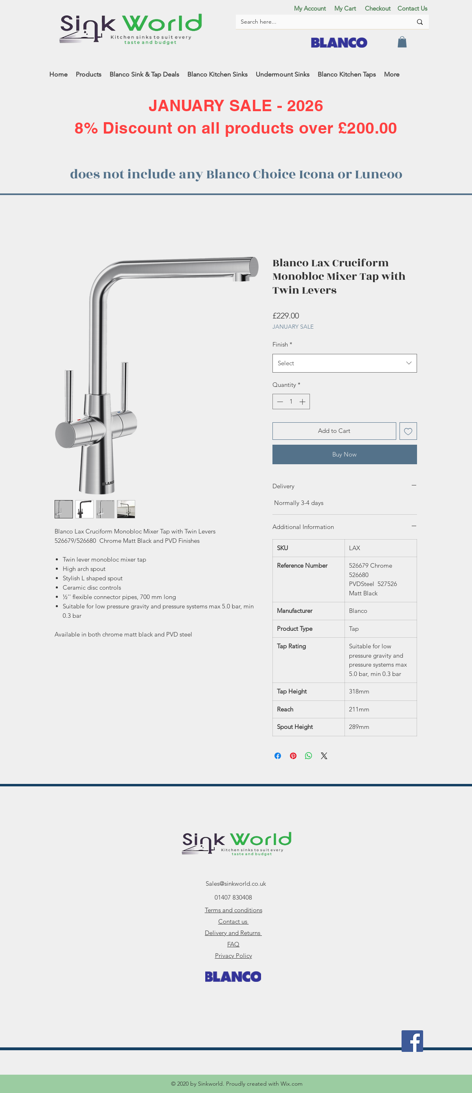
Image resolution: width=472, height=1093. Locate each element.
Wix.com (292, 1083)
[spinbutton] (291, 401)
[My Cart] (345, 8)
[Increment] (303, 401)
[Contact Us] (412, 8)
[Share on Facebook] (278, 756)
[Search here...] (320, 22)
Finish (282, 344)
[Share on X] (324, 756)
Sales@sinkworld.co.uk (236, 883)
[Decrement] (279, 401)
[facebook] (412, 1041)
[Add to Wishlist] (408, 431)
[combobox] (344, 363)
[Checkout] (378, 8)
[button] (402, 41)
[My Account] (310, 8)
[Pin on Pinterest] (293, 756)
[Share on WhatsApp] (309, 756)
